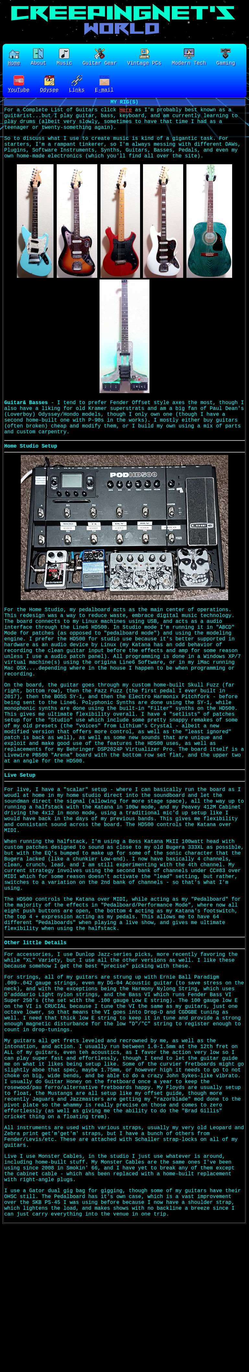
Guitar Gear (99, 58)
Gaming (225, 58)
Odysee (49, 86)
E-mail (104, 86)
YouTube (19, 86)
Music (64, 58)
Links (77, 86)
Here (125, 114)
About (38, 58)
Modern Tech (189, 58)
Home (14, 58)
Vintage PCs (144, 58)
